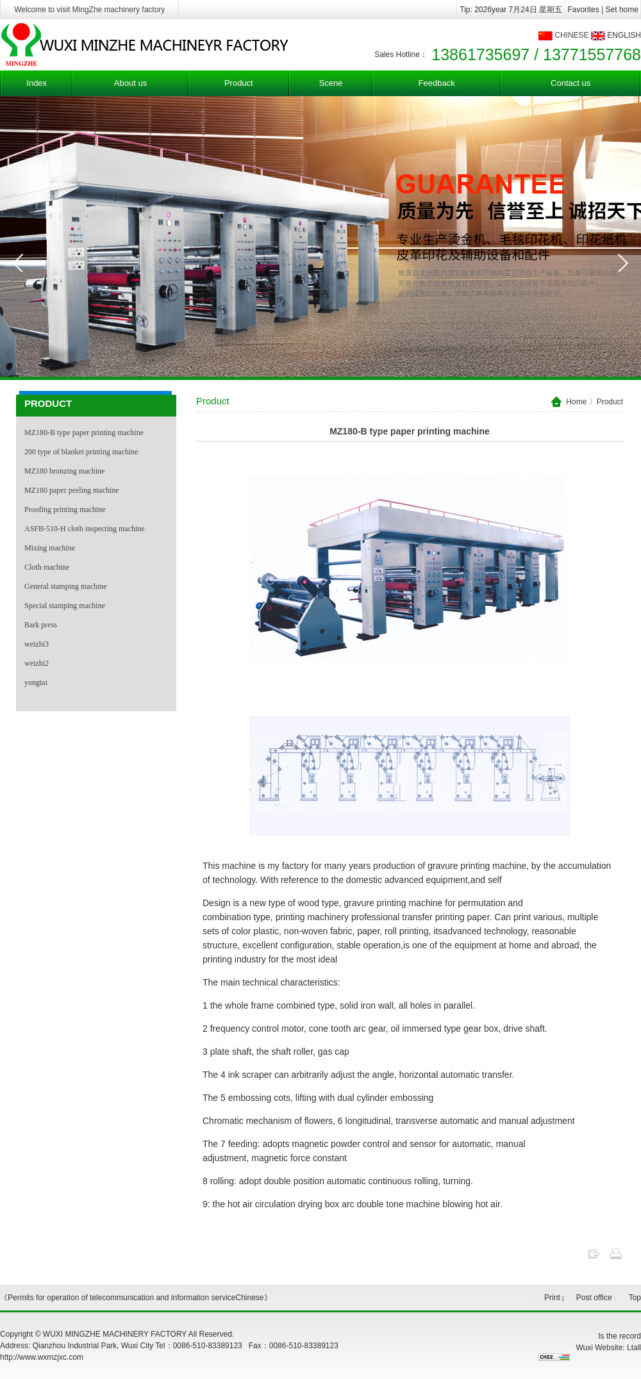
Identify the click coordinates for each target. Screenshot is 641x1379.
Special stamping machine (64, 605)
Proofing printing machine (65, 509)
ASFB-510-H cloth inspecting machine (84, 528)
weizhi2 (36, 663)
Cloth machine (46, 567)
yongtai (35, 682)
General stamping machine (65, 586)
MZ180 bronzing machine (64, 471)
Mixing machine (49, 547)
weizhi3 (36, 644)
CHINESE (571, 35)
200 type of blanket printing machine (81, 451)
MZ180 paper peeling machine (71, 490)
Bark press (40, 624)
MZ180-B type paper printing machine (84, 432)
